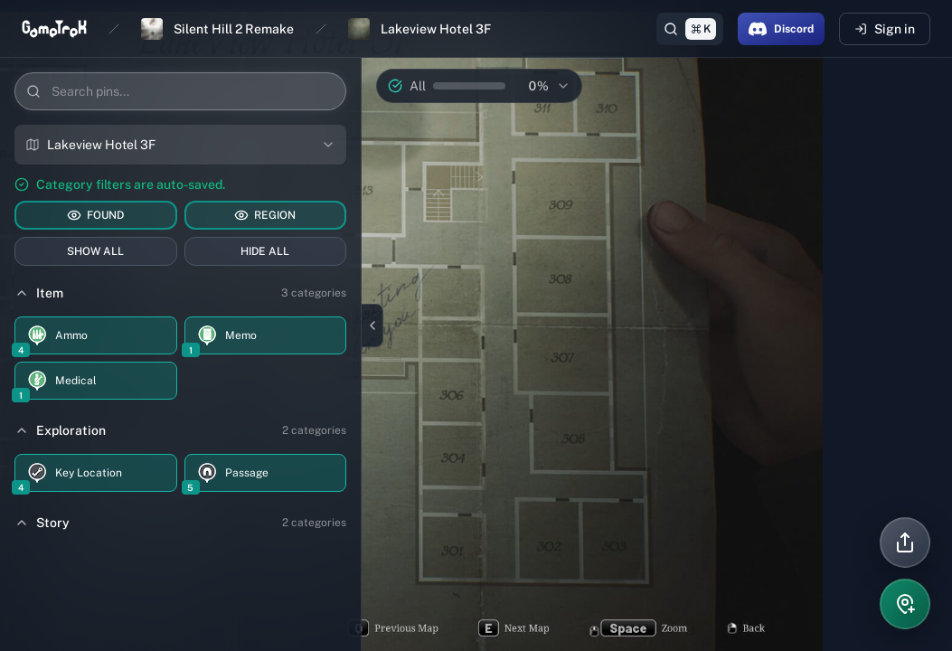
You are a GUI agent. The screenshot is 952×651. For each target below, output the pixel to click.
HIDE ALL (264, 251)
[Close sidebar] (372, 325)
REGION (265, 215)
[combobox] (180, 145)
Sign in (884, 29)
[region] (476, 325)
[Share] (905, 542)
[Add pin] (905, 604)
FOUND (95, 215)
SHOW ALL (95, 251)
